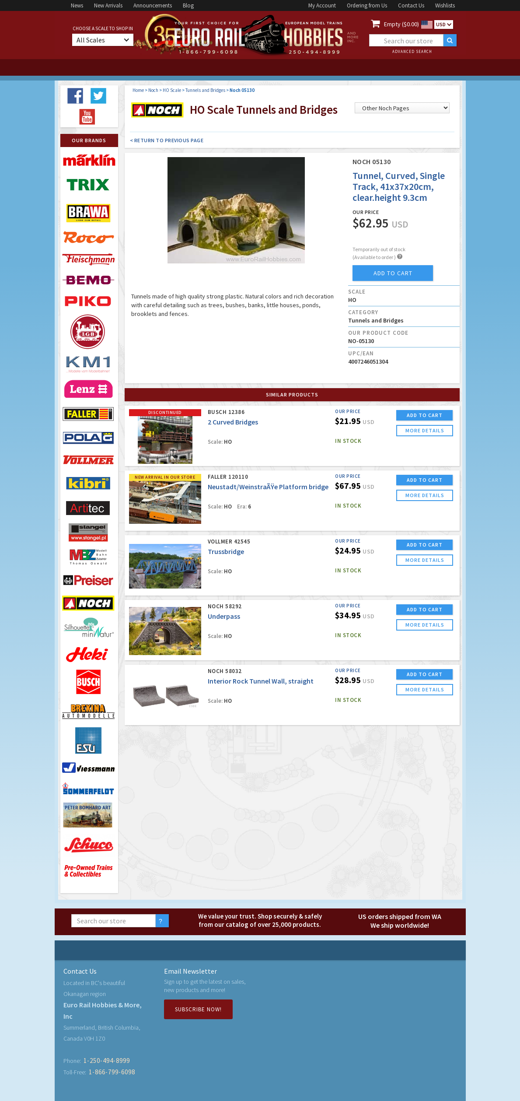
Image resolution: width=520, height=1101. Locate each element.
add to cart (392, 273)
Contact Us (411, 5)
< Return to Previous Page (167, 140)
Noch (153, 90)
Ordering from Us (367, 5)
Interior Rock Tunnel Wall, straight (261, 681)
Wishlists (445, 5)
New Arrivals (108, 5)
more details (424, 430)
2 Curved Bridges (233, 421)
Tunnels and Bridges (205, 90)
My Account (322, 5)
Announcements (152, 5)
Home (138, 90)
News (77, 5)
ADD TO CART (425, 415)
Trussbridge (226, 551)
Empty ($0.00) (401, 24)
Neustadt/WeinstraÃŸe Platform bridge (268, 486)
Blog (188, 5)
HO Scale (172, 90)
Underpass (224, 616)
